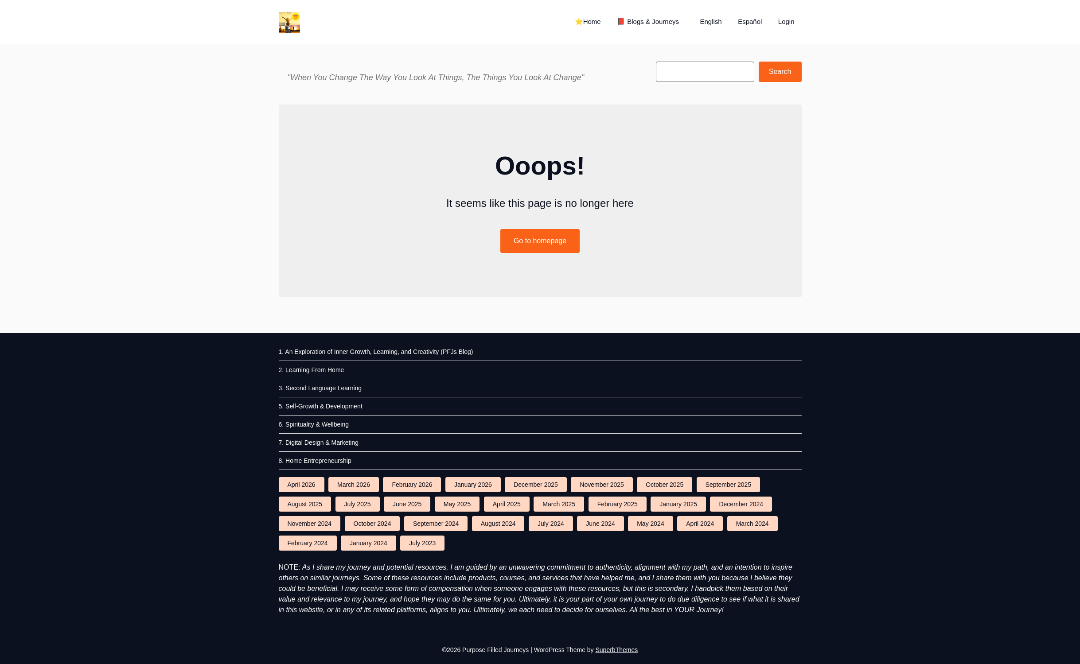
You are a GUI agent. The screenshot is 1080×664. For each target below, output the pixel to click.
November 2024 (310, 523)
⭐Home (588, 21)
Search (780, 71)
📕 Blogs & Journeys (648, 21)
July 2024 (551, 523)
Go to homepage (540, 241)
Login (786, 21)
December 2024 (741, 504)
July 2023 (422, 543)
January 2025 (678, 504)
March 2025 (558, 504)
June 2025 (407, 504)
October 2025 (664, 484)
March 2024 (752, 523)
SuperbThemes (617, 649)
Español (750, 21)
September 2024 (436, 523)
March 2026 (353, 484)
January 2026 (473, 484)
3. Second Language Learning (320, 388)
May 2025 (457, 504)
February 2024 (308, 543)
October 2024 (372, 523)
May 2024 (650, 523)
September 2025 (729, 484)
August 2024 (498, 523)
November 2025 (602, 484)
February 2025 (617, 504)
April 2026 (302, 484)
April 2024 (700, 523)
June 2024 (600, 523)
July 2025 (357, 504)
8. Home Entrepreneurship (315, 460)
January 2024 (368, 543)
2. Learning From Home (311, 369)
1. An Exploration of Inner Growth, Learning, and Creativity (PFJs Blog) (376, 351)
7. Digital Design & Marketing (319, 442)
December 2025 (536, 484)
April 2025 (507, 504)
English (710, 21)
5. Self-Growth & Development (321, 406)
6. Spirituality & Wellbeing (314, 424)
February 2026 (412, 484)
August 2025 (305, 504)
